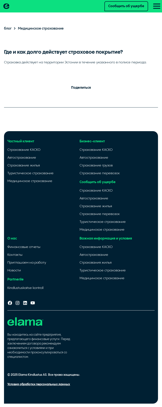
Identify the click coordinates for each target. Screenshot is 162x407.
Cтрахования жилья (96, 262)
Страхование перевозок (100, 173)
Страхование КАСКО (23, 150)
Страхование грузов (96, 165)
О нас (12, 238)
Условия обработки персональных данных (38, 384)
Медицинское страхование (29, 181)
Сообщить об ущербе (126, 6)
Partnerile (15, 279)
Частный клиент (20, 141)
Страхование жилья (23, 165)
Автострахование (21, 157)
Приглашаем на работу (26, 262)
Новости (14, 270)
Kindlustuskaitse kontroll (25, 288)
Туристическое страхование (30, 173)
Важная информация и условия (106, 238)
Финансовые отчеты (23, 247)
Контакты (14, 255)
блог (8, 28)
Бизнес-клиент (92, 141)
